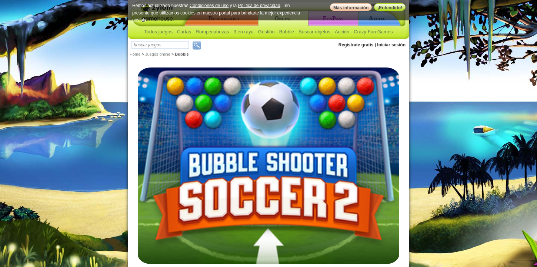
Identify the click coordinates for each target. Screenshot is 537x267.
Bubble (286, 31)
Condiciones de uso (209, 5)
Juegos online (157, 54)
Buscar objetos (314, 31)
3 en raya (244, 31)
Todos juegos (158, 31)
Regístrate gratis (356, 44)
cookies (188, 13)
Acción (342, 31)
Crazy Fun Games (373, 31)
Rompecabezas (212, 31)
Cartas (184, 31)
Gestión (266, 31)
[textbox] (160, 45)
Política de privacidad (259, 5)
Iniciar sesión (391, 44)
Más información (350, 7)
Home (135, 54)
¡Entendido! (389, 7)
